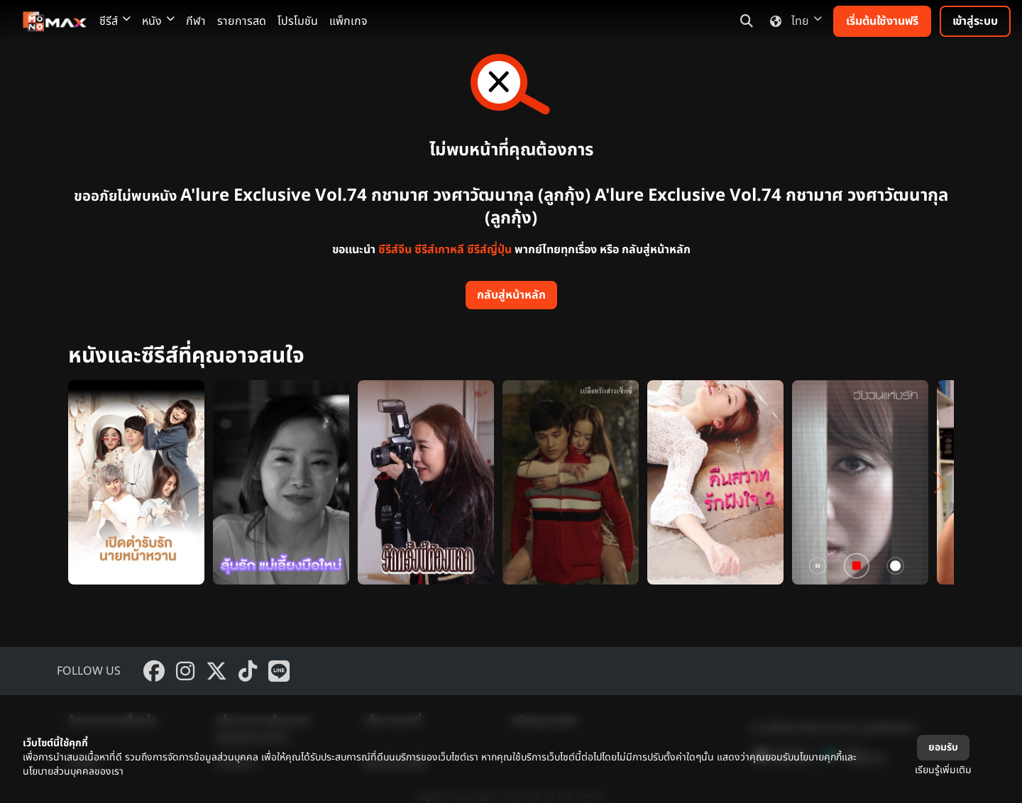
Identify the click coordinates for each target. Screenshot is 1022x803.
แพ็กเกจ (348, 21)
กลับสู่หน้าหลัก (511, 295)
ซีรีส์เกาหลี (439, 249)
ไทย (793, 21)
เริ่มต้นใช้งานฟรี (882, 21)
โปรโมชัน (298, 21)
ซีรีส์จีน (395, 249)
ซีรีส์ (115, 21)
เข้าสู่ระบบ (975, 21)
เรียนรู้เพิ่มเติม (943, 770)
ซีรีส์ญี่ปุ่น (489, 249)
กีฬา (196, 21)
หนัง (158, 21)
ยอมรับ (943, 747)
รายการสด (241, 21)
